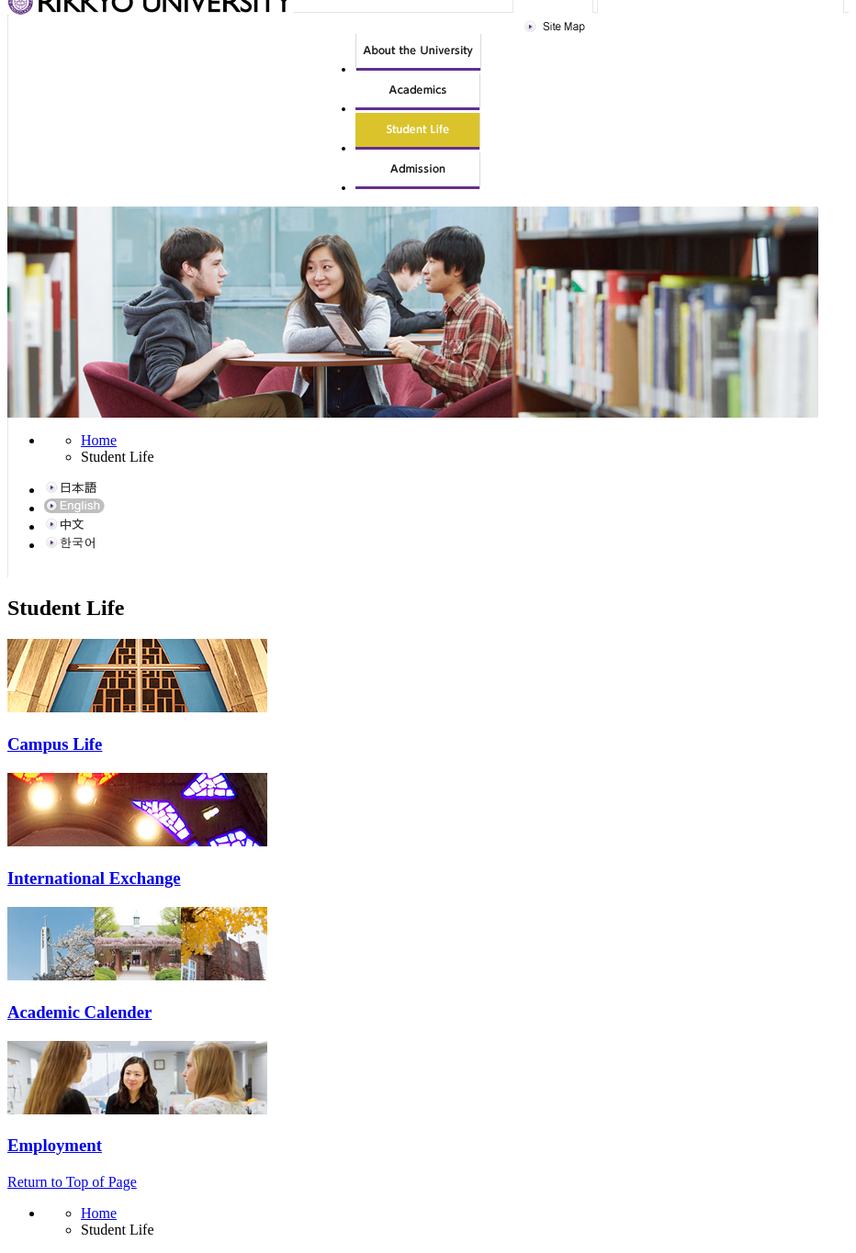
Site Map (557, 27)
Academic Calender (79, 1012)
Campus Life (54, 744)
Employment (54, 1145)
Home (99, 440)
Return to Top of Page (72, 1182)
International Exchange (94, 878)
